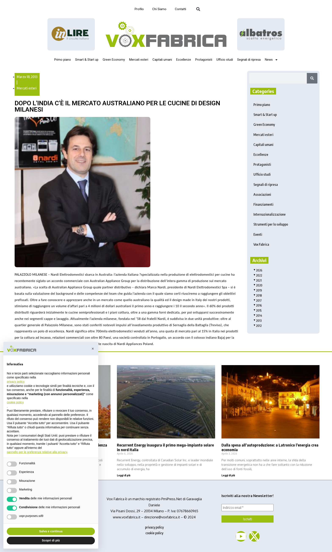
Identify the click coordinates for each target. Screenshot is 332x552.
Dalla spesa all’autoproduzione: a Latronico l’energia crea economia (269, 447)
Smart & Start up (86, 60)
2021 (257, 280)
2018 (257, 295)
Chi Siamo (159, 9)
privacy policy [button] (16, 381)
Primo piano (62, 60)
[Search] (312, 78)
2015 (257, 310)
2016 (257, 305)
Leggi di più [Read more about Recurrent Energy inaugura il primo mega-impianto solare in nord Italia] (123, 475)
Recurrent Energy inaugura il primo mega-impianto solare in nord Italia (165, 447)
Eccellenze (183, 60)
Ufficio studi (224, 60)
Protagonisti (203, 60)
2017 (257, 300)
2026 (257, 270)
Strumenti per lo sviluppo (270, 224)
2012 (257, 325)
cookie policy (154, 533)
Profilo (139, 9)
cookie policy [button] (15, 402)
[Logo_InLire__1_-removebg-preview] (71, 34)
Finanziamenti (263, 204)
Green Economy (114, 60)
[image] (260, 34)
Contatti (180, 9)
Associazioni (262, 194)
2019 (257, 290)
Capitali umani (162, 60)
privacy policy (154, 527)
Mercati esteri (138, 60)
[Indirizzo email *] (247, 507)
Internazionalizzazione (269, 214)
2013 (257, 320)
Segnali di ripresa (249, 60)
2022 (257, 275)
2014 (257, 315)
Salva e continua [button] (50, 531)
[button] (198, 9)
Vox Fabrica (261, 244)
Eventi (257, 234)
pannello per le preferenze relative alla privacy (37, 452)
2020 (257, 285)
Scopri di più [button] (51, 540)
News (271, 59)
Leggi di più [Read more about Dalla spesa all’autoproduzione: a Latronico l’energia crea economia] (228, 475)
